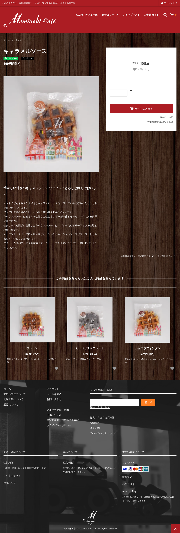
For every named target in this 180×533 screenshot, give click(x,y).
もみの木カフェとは (86, 10)
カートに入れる (141, 109)
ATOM (57, 415)
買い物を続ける (166, 256)
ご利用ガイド (151, 10)
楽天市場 (95, 428)
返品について (166, 117)
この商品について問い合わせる (138, 256)
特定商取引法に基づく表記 (160, 122)
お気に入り (141, 69)
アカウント (169, 2)
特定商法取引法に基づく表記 (63, 420)
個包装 (18, 40)
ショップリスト (131, 10)
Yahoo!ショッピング (101, 433)
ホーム (7, 40)
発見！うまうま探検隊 (102, 417)
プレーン (32, 348)
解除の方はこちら (100, 407)
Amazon (94, 422)
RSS (49, 415)
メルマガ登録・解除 (15, 28)
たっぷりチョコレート (90, 348)
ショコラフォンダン (147, 348)
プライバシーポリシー (59, 425)
